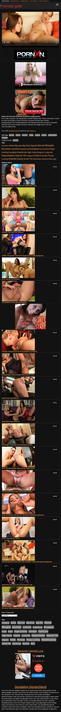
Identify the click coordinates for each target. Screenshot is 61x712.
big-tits (18, 135)
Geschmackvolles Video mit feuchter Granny (17, 491)
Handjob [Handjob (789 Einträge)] (13, 152)
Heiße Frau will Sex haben (11, 538)
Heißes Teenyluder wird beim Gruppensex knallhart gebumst (22, 255)
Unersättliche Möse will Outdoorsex (14, 209)
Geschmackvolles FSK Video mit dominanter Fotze (19, 185)
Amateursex (24, 1)
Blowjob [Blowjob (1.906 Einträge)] (49, 145)
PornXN (15, 140)
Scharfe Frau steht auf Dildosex (13, 232)
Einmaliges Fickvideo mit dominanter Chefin (17, 445)
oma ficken (33, 1)
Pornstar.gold (11, 6)
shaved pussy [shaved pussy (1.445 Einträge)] (16, 158)
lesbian (44, 135)
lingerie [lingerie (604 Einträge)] (40, 152)
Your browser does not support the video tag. (30, 29)
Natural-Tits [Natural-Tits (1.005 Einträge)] (21, 155)
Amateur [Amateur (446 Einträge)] (5, 146)
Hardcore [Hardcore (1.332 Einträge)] (22, 152)
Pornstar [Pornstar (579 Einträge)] (43, 155)
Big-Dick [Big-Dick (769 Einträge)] (26, 145)
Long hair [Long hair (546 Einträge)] (48, 152)
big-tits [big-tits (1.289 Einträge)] (34, 145)
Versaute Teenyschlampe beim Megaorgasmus (18, 608)
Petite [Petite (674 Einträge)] (36, 155)
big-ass (11, 135)
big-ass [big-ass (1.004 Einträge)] (18, 145)
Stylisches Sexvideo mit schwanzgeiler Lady (17, 585)
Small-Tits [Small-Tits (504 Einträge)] (28, 159)
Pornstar (4, 138)
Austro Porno (14, 1)
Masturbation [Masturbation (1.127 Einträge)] (8, 155)
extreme (24, 135)
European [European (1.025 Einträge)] (34, 149)
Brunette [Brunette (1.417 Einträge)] (6, 149)
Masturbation (52, 135)
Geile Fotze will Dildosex (10, 398)
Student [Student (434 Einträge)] (45, 159)
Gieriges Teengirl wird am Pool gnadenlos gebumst (19, 351)
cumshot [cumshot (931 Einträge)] (15, 149)
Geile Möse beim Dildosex (11, 421)
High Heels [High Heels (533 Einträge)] (32, 152)
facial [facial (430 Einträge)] (42, 149)
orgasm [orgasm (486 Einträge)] (30, 156)
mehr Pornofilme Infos (9, 127)
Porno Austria (43, 1)
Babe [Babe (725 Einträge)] (11, 145)
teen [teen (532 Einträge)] (51, 159)
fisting (31, 135)
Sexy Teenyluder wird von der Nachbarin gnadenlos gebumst (23, 515)
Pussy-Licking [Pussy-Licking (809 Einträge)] (33, 640)
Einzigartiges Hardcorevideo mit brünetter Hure (18, 375)
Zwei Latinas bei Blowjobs (11, 279)
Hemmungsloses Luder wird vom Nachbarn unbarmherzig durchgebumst (27, 562)
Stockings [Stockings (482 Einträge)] (37, 159)
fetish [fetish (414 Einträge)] (47, 149)
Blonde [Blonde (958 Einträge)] (41, 145)
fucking (37, 135)
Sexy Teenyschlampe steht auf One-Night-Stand (18, 468)
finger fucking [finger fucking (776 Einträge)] (20, 631)
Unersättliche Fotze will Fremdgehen (14, 302)
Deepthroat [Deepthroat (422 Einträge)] (24, 149)
